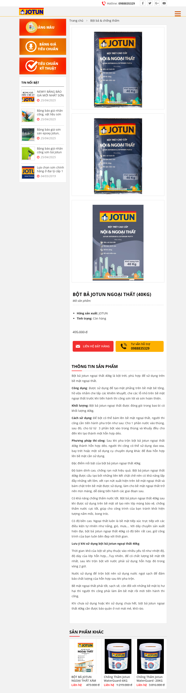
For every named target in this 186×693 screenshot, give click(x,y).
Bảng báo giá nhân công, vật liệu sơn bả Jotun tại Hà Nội (50, 114)
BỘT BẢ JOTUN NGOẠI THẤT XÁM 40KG (83, 680)
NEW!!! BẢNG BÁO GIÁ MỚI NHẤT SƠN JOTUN (50, 95)
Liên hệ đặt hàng (96, 346)
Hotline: (121, 3)
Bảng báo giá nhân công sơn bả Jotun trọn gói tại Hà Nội (50, 152)
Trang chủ (76, 20)
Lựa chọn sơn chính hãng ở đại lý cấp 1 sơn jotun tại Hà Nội (50, 172)
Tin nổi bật (30, 82)
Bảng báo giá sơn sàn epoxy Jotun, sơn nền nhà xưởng (50, 133)
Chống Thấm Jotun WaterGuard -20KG (150, 678)
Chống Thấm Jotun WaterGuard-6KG (117, 678)
